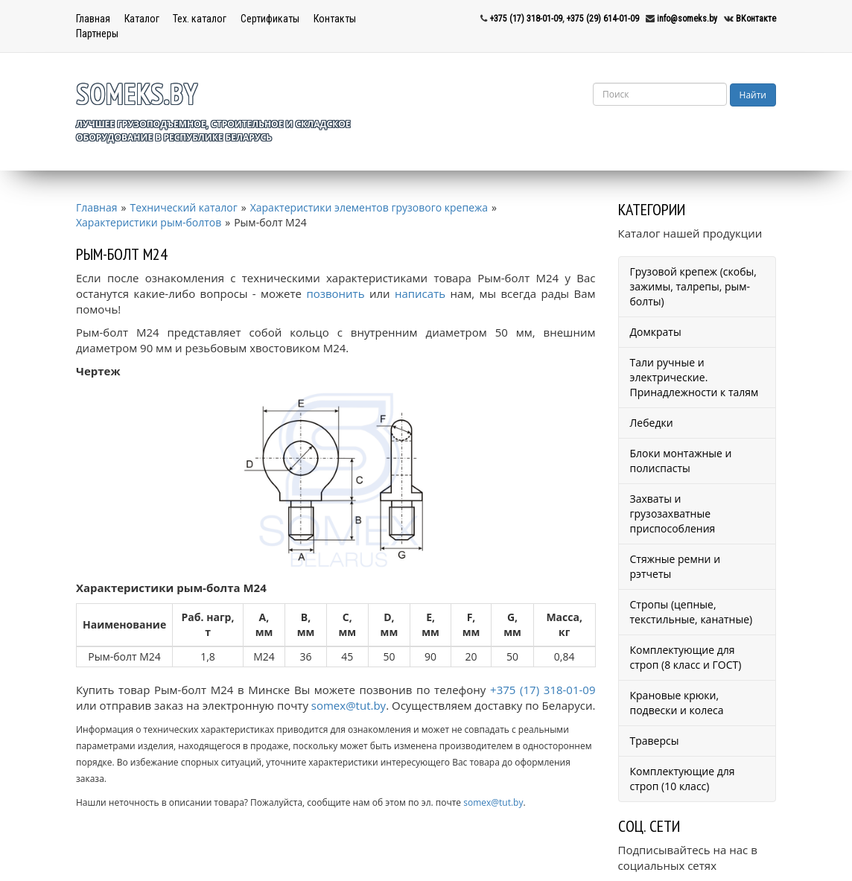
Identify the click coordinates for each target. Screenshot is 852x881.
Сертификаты (270, 19)
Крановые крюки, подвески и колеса (677, 702)
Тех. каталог (199, 19)
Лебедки (651, 423)
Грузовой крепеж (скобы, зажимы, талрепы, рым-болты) (693, 286)
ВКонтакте (756, 18)
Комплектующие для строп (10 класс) (682, 778)
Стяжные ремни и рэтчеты (675, 566)
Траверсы (654, 741)
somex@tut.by (348, 705)
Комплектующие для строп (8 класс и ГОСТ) (686, 657)
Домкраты (655, 332)
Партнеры (97, 33)
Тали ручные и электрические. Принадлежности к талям (694, 377)
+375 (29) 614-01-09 (602, 18)
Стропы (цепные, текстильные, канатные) (691, 611)
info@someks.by (687, 18)
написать (420, 293)
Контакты (335, 19)
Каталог (141, 19)
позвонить (335, 293)
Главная (93, 19)
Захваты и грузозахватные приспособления (673, 513)
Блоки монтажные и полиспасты (681, 460)
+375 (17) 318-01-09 (525, 18)
